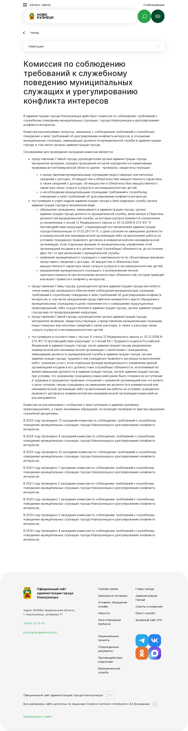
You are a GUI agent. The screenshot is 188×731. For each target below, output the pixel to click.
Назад (35, 32)
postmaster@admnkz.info (40, 632)
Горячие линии (108, 588)
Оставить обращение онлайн (112, 604)
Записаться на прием (112, 595)
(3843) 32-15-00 (34, 623)
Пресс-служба (145, 613)
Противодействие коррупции (110, 659)
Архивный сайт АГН (149, 620)
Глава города (145, 588)
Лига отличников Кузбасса (109, 622)
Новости (104, 613)
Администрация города (146, 597)
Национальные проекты (108, 638)
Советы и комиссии (149, 606)
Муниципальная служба (109, 670)
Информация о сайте (37, 716)
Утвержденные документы (108, 649)
